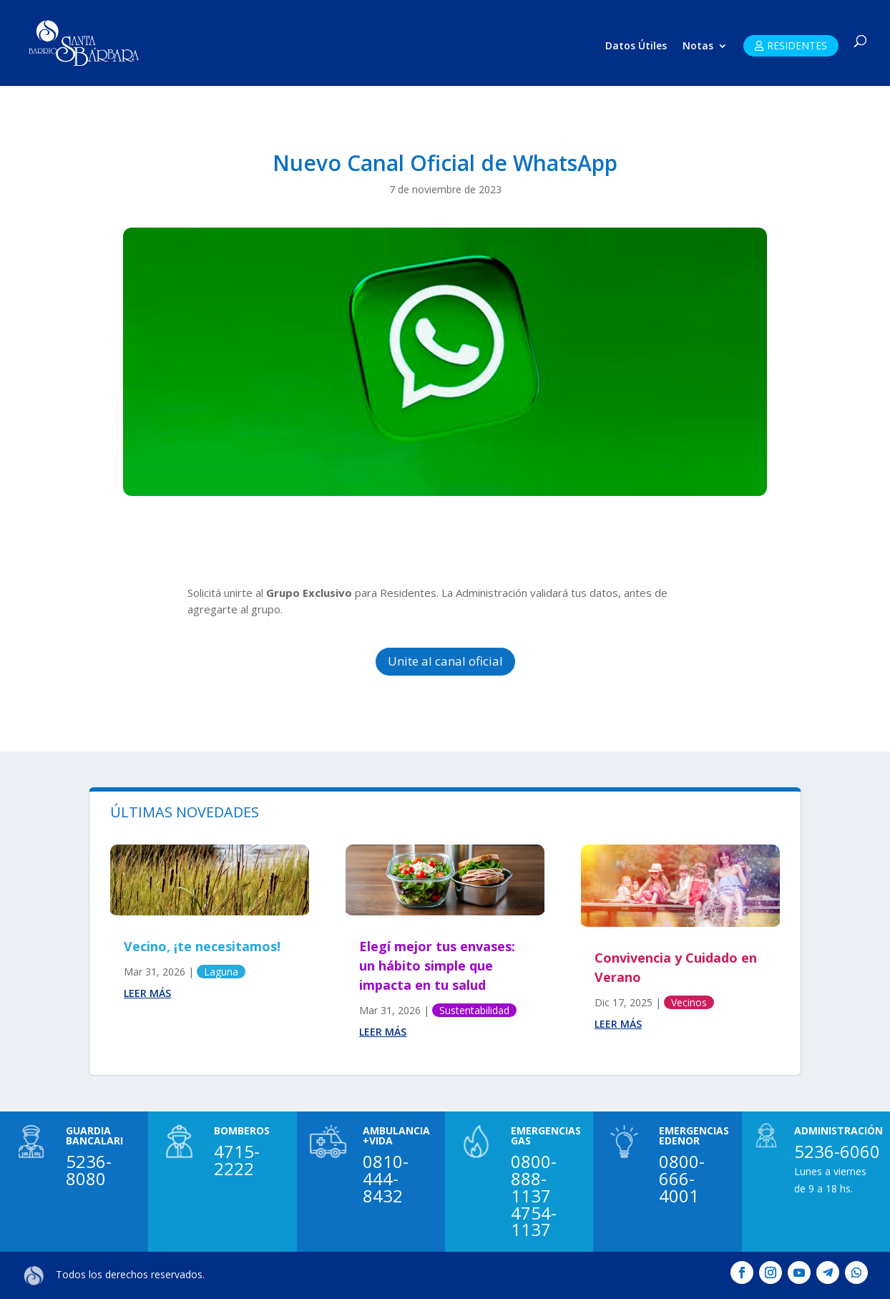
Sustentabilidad (474, 1010)
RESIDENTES (797, 45)
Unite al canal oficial (445, 661)
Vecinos (689, 1002)
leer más (147, 993)
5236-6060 (837, 1151)
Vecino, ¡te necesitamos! (202, 946)
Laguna (221, 971)
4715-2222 (237, 1159)
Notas (698, 46)
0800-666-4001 (682, 1178)
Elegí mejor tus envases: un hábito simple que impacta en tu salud (437, 965)
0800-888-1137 (534, 1178)
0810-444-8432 (386, 1178)
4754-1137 (534, 1221)
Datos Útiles (636, 46)
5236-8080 (89, 1169)
